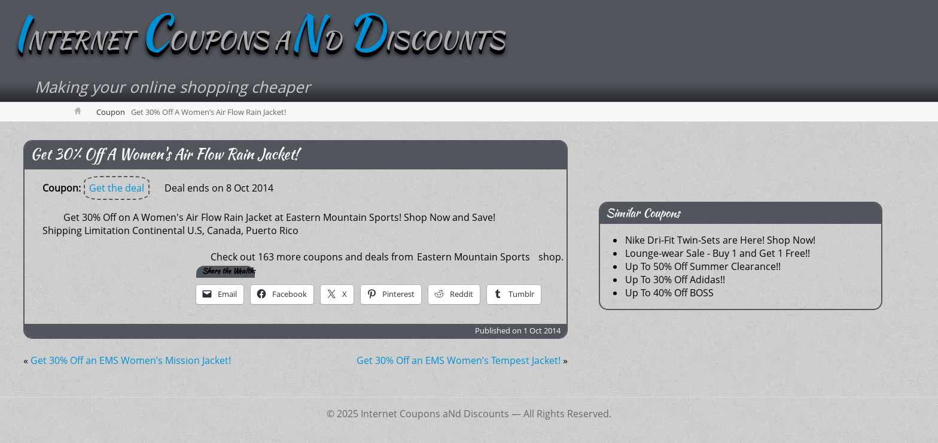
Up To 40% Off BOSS (669, 292)
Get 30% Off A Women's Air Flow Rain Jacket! (165, 154)
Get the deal (116, 188)
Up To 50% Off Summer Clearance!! (703, 266)
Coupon (110, 112)
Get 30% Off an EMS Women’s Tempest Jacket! (459, 360)
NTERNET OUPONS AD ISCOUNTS (258, 40)
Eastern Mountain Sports (473, 256)
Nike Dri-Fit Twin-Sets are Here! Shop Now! (720, 240)
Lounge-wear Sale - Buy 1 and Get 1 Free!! (717, 253)
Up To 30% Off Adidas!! (675, 279)
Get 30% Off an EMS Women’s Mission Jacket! (131, 360)
